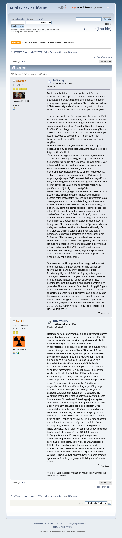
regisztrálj (39, 19)
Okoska (21, 80)
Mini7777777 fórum (29, 8)
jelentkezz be (23, 19)
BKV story (58, 80)
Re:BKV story (60, 321)
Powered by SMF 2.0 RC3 (44, 524)
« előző (97, 57)
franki (20, 321)
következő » (106, 57)
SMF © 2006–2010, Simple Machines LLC (74, 524)
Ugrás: (81, 503)
